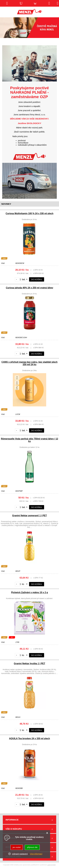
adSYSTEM (51, 865)
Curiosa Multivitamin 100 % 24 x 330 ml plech (29, 213)
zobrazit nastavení (20, 854)
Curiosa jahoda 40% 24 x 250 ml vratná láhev (29, 288)
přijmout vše (32, 847)
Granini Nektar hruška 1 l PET (29, 663)
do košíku (36, 279)
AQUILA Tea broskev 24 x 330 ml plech (29, 738)
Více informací (36, 854)
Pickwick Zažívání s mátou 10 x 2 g (29, 592)
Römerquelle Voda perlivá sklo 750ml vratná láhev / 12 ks (29, 440)
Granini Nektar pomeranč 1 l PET (29, 515)
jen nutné (17, 847)
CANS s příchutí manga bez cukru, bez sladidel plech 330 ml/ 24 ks (30, 363)
